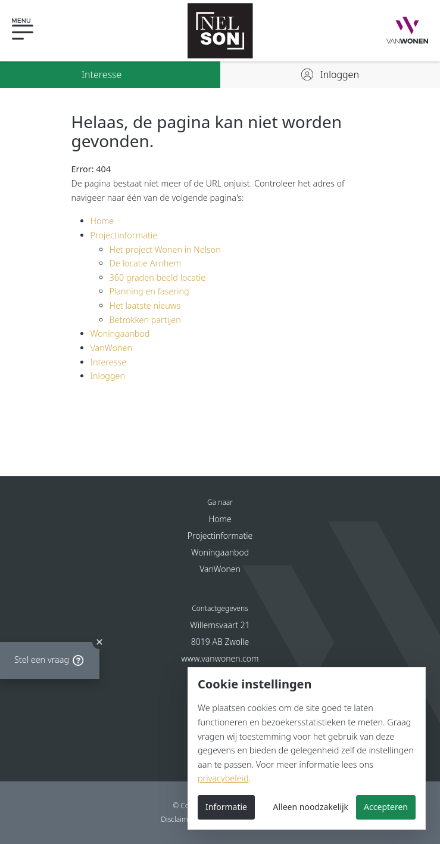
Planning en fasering (149, 291)
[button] (33, 30)
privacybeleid (223, 778)
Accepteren (386, 806)
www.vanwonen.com (220, 658)
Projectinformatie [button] (220, 535)
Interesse (109, 362)
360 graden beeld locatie (158, 277)
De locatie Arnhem (146, 263)
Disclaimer (178, 819)
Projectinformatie (124, 235)
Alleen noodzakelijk (311, 806)
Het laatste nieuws (145, 305)
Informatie (226, 806)
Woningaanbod (120, 333)
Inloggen (108, 375)
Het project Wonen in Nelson (165, 249)
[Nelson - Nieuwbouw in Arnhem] (220, 30)
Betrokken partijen (145, 319)
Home (102, 220)
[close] (99, 638)
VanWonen (112, 347)
